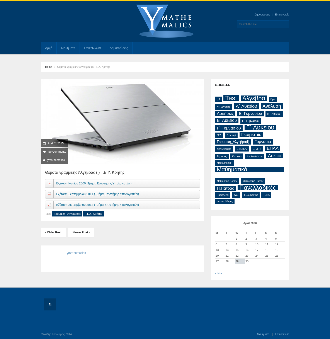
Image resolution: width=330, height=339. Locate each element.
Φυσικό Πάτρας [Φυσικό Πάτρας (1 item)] (225, 201)
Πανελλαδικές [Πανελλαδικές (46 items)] (257, 187)
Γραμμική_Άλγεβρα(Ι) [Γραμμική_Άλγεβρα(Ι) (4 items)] (233, 142)
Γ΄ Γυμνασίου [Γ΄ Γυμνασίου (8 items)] (229, 128)
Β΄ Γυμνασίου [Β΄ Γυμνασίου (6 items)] (250, 113)
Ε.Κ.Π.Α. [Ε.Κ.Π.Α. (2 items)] (242, 148)
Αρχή (48, 48)
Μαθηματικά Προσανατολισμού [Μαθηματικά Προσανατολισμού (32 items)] (239, 169)
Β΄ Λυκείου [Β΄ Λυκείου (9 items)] (227, 120)
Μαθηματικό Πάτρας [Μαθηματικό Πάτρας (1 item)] (253, 181)
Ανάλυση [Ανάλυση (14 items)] (271, 106)
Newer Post (81, 232)
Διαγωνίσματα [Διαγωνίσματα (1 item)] (224, 149)
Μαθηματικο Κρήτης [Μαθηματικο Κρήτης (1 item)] (227, 181)
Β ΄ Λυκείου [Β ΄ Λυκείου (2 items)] (274, 114)
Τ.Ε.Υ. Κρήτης (93, 213)
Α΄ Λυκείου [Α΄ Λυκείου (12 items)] (246, 106)
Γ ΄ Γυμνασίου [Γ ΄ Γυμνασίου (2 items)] (250, 121)
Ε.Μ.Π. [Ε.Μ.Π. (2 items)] (257, 148)
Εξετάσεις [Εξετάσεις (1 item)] (222, 156)
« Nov (219, 273)
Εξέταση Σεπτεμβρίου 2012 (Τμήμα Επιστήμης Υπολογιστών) (97, 204)
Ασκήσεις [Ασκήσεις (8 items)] (225, 113)
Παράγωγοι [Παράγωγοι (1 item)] (222, 195)
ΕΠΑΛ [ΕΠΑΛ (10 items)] (273, 148)
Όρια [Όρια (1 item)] (273, 99)
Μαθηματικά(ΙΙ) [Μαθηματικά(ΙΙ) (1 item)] (224, 163)
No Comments (54, 151)
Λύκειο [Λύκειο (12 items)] (274, 155)
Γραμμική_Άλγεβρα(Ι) (67, 213)
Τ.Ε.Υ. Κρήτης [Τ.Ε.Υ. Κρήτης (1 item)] (251, 195)
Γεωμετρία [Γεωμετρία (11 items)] (251, 134)
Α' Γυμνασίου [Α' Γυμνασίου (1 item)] (223, 107)
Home (48, 66)
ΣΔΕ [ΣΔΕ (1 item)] (236, 195)
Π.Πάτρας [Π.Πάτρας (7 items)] (225, 188)
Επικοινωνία (282, 14)
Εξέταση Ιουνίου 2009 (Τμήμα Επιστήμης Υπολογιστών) (93, 183)
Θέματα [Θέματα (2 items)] (237, 156)
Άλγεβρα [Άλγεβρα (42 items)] (253, 98)
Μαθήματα (68, 48)
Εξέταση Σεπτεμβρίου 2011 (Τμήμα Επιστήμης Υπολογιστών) (97, 194)
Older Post (53, 232)
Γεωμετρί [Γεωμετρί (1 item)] (231, 135)
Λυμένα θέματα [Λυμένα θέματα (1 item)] (254, 156)
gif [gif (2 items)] (218, 99)
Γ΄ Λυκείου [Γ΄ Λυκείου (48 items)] (260, 127)
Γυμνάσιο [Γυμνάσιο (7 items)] (263, 142)
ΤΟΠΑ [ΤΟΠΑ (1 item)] (266, 195)
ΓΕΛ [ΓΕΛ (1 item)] (219, 135)
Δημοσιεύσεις (262, 14)
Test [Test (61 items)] (231, 98)
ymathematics (56, 160)
